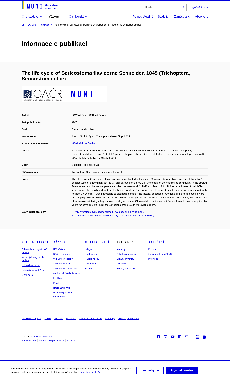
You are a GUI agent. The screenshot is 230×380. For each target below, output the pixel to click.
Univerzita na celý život (33, 270)
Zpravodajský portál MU (160, 254)
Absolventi (201, 16)
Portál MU (71, 318)
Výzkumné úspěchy (63, 259)
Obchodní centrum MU (90, 318)
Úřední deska (91, 254)
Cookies (71, 340)
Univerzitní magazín (31, 318)
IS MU (48, 318)
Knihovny (121, 263)
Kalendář (152, 249)
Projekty (57, 283)
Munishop (110, 318)
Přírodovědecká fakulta (83, 143)
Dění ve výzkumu (61, 254)
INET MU (58, 318)
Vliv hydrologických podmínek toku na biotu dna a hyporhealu (110, 212)
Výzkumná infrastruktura (65, 268)
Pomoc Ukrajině (143, 16)
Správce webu (29, 340)
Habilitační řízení (61, 288)
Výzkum (59, 242)
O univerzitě (97, 242)
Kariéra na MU (92, 259)
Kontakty (121, 249)
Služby (88, 268)
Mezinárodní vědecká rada (66, 273)
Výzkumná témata (62, 263)
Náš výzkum (59, 249)
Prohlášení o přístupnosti (51, 340)
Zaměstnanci (182, 16)
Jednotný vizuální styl (128, 318)
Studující (163, 16)
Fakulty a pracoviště (127, 254)
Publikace (58, 278)
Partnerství (90, 263)
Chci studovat (35, 242)
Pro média (153, 259)
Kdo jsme (89, 249)
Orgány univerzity (125, 259)
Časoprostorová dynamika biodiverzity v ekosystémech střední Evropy (114, 215)
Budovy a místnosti (126, 268)
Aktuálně (156, 242)
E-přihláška (27, 275)
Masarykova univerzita (40, 336)
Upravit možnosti (90, 373)
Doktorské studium (31, 265)
